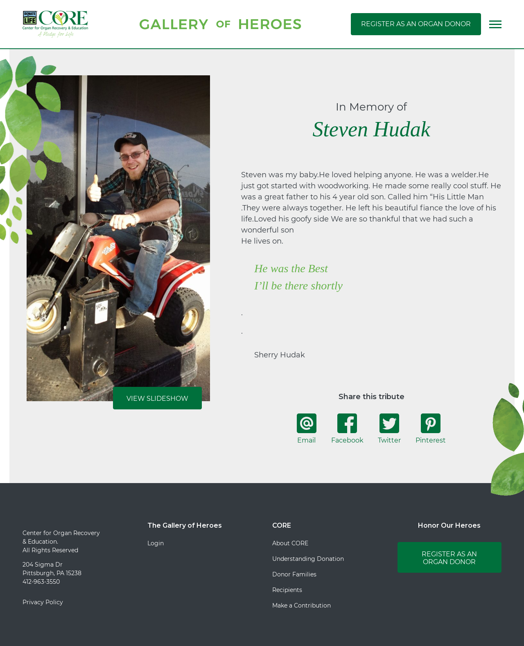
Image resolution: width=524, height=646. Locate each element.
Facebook (347, 428)
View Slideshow (157, 398)
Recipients (287, 590)
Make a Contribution (301, 605)
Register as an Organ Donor (416, 24)
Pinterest (431, 428)
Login (155, 543)
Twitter (389, 428)
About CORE (290, 543)
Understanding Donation (308, 558)
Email (306, 428)
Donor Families (294, 574)
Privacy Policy (43, 602)
